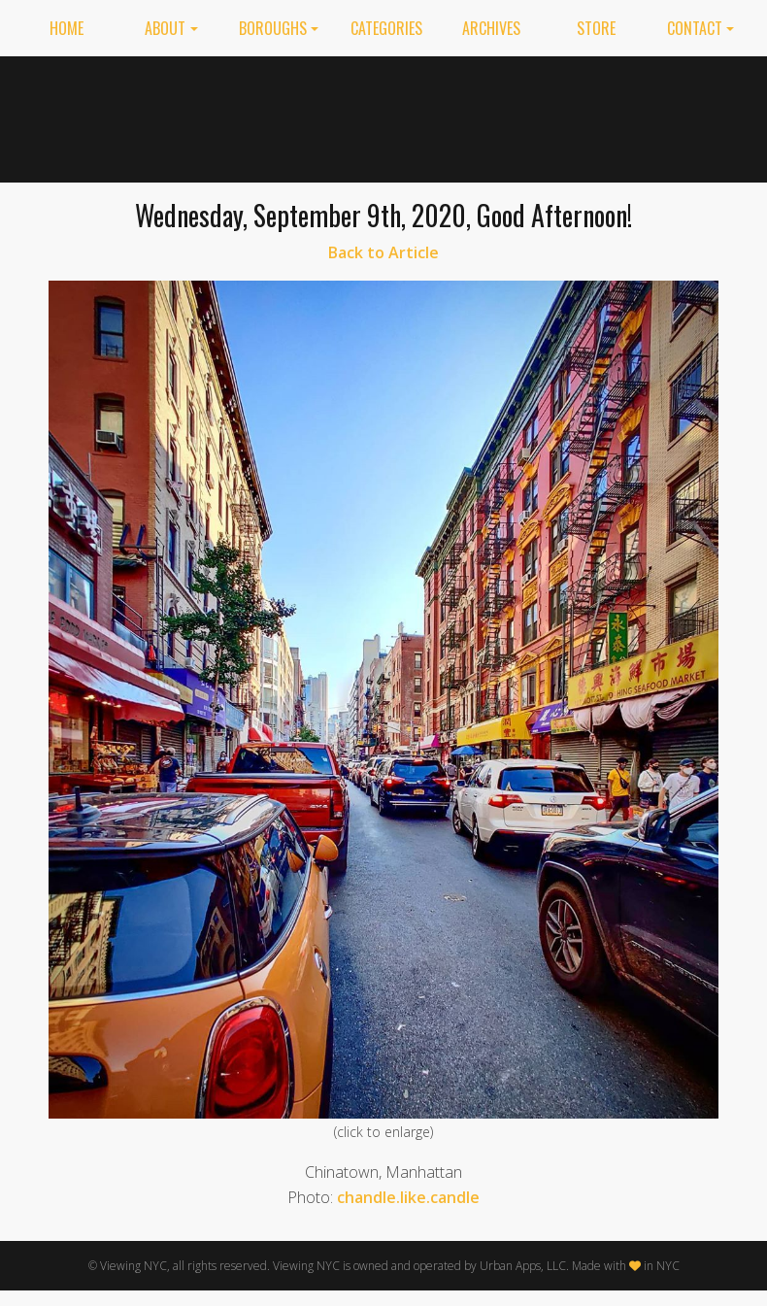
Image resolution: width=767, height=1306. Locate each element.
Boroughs (273, 28)
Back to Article (383, 252)
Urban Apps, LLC (523, 1265)
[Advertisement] (558, 115)
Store (596, 28)
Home (66, 28)
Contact (694, 28)
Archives (491, 28)
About (165, 28)
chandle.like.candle (408, 1197)
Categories (386, 28)
